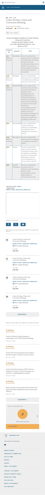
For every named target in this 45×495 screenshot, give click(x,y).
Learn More (13, 426)
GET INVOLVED (9, 486)
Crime (19, 186)
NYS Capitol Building (21, 246)
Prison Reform (10, 332)
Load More (21, 314)
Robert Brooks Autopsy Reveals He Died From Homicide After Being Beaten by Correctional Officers (22, 389)
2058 (7, 76)
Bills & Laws (8, 456)
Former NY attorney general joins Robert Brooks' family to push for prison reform (20, 354)
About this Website (11, 483)
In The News (10, 330)
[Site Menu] (43, 2)
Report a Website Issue (12, 474)
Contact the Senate (11, 470)
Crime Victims (17, 243)
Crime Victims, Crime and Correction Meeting (21, 240)
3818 (7, 165)
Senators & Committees (12, 453)
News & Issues (9, 450)
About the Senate (10, 466)
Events (6, 463)
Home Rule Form (10, 477)
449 (7, 56)
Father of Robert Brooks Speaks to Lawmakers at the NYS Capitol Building (19, 337)
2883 (7, 86)
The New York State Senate (9, 2)
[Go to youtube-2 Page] (5, 445)
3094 (7, 137)
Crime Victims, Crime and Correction (18, 189)
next (37, 416)
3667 (7, 147)
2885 (7, 123)
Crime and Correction (29, 243)
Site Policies (8, 480)
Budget (6, 460)
